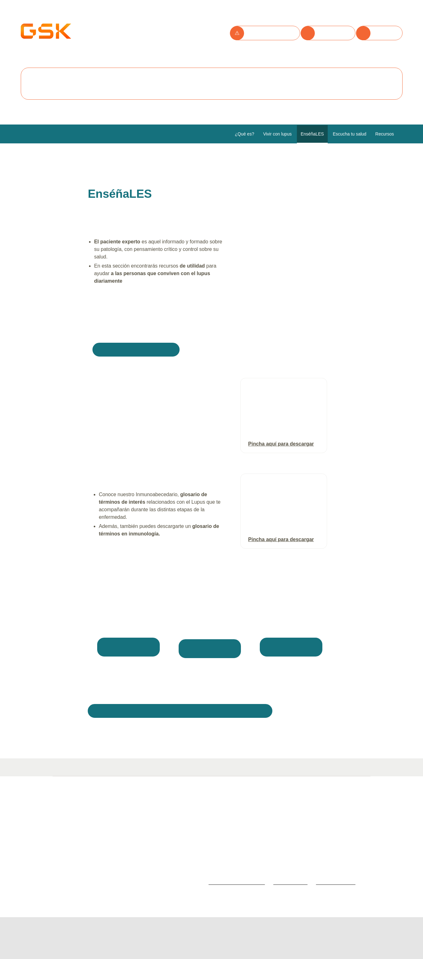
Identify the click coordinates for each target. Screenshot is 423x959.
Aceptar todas (85, 84)
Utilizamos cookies (93, 22)
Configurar (195, 84)
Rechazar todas (142, 84)
